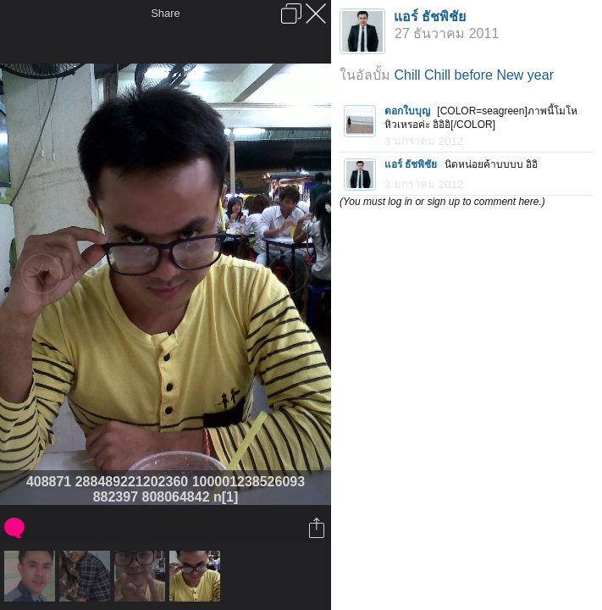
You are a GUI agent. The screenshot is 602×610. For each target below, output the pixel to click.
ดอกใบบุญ (407, 111)
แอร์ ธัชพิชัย (430, 16)
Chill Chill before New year (474, 75)
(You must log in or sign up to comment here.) (442, 202)
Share (165, 13)
